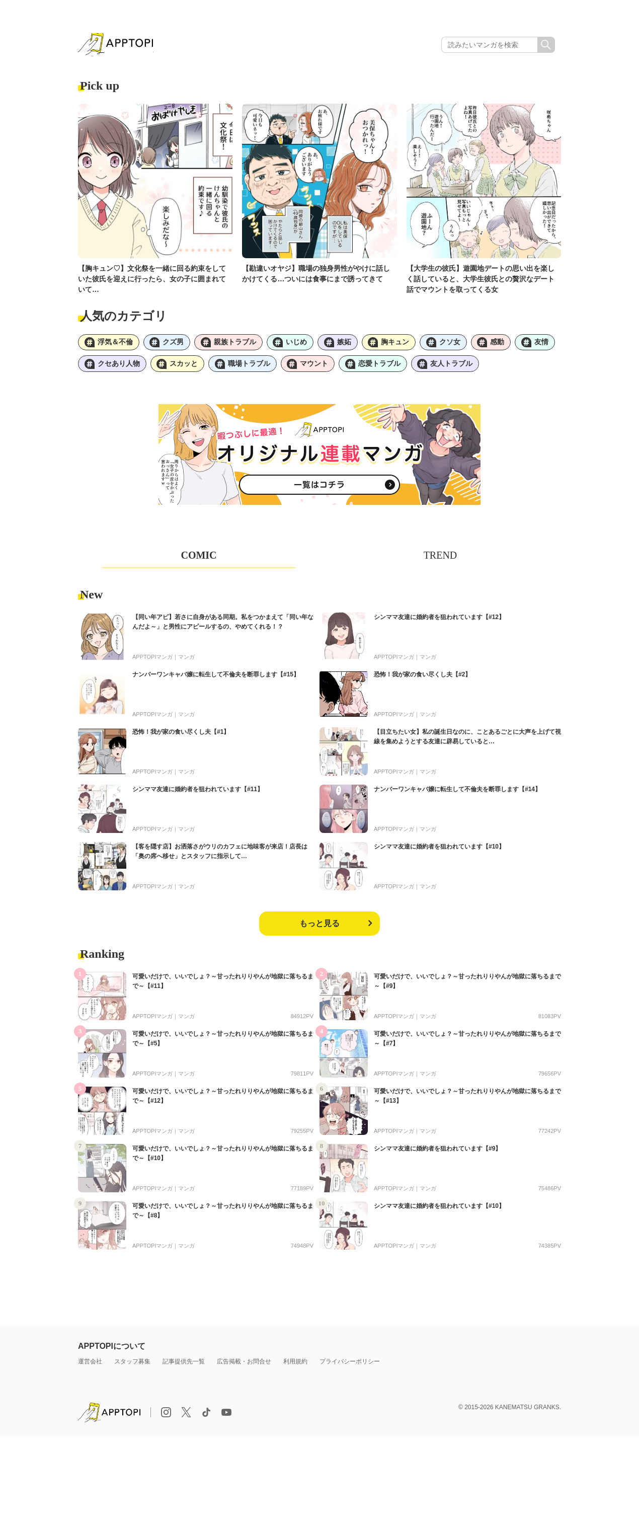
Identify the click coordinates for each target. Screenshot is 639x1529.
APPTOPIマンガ (152, 659)
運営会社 (90, 1363)
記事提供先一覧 (184, 1363)
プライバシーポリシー (350, 1363)
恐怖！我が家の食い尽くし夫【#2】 (422, 676)
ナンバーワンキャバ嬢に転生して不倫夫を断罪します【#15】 (215, 676)
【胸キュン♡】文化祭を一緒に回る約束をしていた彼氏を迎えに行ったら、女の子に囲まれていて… (152, 279)
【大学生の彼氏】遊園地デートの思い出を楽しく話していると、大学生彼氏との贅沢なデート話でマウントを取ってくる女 (480, 279)
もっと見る (319, 926)
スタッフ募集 (132, 1363)
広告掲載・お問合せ (244, 1363)
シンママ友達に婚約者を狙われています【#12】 (439, 619)
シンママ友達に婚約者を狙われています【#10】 (439, 849)
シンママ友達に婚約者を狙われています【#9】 (437, 1151)
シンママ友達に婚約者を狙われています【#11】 (197, 791)
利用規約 (295, 1363)
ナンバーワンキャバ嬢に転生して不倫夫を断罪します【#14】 (457, 791)
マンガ (186, 659)
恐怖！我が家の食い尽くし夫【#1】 (180, 734)
